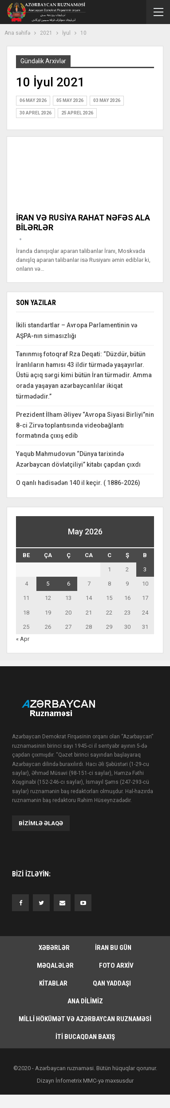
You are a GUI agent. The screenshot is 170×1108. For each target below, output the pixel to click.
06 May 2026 (33, 100)
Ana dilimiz (85, 1001)
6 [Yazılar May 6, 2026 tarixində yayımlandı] (68, 583)
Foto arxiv (116, 965)
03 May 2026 (106, 100)
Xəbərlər (54, 948)
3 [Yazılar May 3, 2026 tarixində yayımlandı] (144, 569)
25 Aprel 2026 (77, 112)
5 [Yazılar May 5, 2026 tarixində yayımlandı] (47, 583)
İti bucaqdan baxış (85, 1037)
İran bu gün (113, 948)
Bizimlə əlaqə (41, 823)
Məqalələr (55, 965)
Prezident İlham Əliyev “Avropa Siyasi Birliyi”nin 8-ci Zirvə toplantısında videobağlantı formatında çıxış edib (85, 425)
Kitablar (53, 983)
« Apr (22, 638)
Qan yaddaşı (112, 983)
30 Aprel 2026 (35, 112)
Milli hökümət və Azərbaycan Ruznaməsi (85, 1019)
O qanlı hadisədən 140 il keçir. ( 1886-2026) (78, 482)
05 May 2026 (69, 100)
